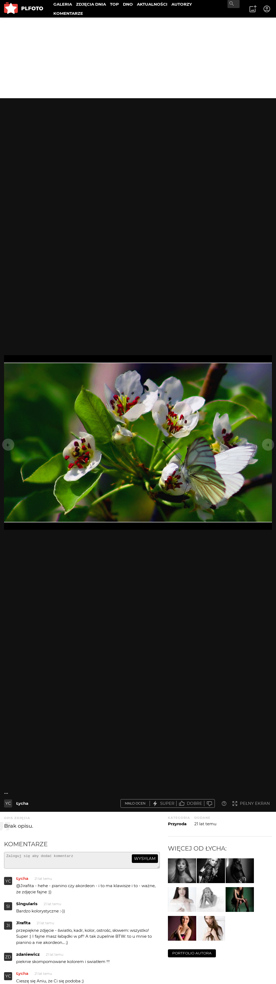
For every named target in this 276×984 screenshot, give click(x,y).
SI (8, 908)
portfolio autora (192, 953)
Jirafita (23, 925)
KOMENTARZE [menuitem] (68, 13)
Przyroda (177, 823)
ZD (8, 959)
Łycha (22, 803)
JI (8, 927)
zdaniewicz (28, 956)
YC (8, 803)
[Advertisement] (138, 58)
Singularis (26, 906)
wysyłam (145, 858)
